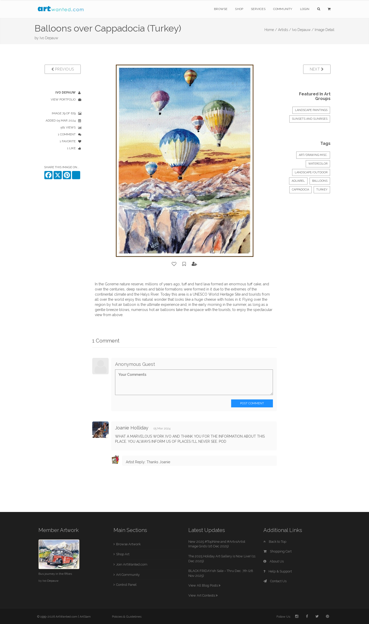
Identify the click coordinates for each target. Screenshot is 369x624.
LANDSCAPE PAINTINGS (311, 110)
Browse (220, 9)
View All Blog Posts (204, 585)
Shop (239, 9)
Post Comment (252, 403)
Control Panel (126, 585)
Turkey (321, 189)
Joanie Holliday (131, 427)
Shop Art (122, 554)
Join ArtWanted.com (131, 564)
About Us (273, 561)
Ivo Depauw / (303, 30)
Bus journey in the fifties (55, 574)
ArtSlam (85, 616)
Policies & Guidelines (126, 616)
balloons (319, 181)
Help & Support (277, 571)
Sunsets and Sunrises (309, 118)
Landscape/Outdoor (311, 172)
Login (305, 9)
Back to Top (274, 542)
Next (317, 69)
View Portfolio (63, 99)
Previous (62, 69)
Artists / (284, 30)
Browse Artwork (128, 544)
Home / (270, 30)
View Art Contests (203, 595)
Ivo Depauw (49, 38)
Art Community (128, 575)
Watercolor (317, 163)
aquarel (298, 181)
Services (258, 9)
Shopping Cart (277, 551)
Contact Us (274, 581)
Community (282, 9)
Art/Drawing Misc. (313, 155)
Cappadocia (300, 189)
